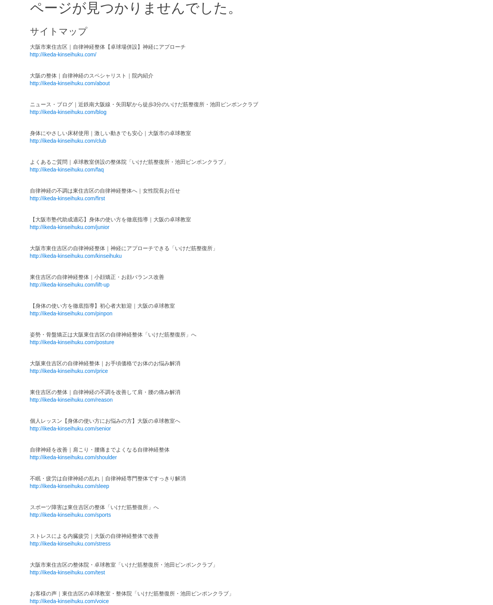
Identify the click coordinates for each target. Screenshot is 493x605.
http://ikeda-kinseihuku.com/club (68, 141)
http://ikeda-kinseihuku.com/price (69, 371)
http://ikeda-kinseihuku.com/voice (69, 601)
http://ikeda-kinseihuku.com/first (67, 198)
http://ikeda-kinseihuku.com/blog (68, 112)
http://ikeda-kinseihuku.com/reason (71, 400)
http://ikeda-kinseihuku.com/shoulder (73, 457)
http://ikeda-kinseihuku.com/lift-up (70, 285)
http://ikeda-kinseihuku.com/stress (70, 544)
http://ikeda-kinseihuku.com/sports (70, 515)
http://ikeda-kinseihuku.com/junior (70, 227)
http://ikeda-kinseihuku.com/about (70, 83)
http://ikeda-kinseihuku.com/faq (67, 169)
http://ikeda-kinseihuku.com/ (63, 54)
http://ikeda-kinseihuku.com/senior (70, 428)
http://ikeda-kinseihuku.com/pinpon (71, 313)
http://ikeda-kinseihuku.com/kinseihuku (76, 256)
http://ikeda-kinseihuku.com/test (67, 572)
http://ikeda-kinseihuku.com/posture (72, 342)
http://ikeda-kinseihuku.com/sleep (69, 486)
